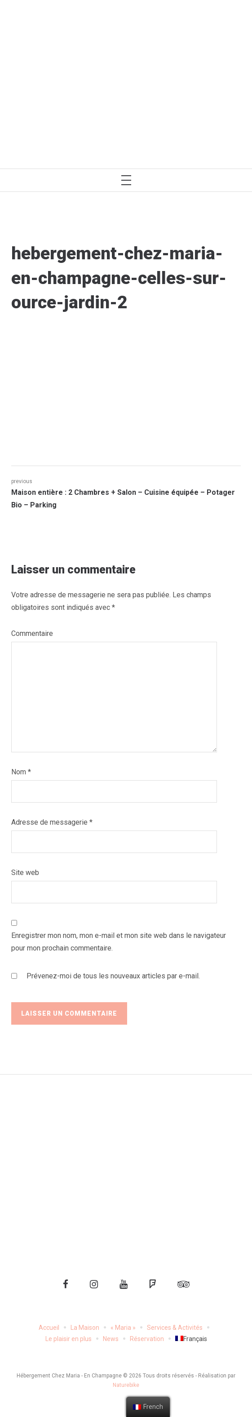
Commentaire (32, 633)
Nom (21, 772)
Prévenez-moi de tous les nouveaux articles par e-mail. (113, 976)
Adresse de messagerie (52, 822)
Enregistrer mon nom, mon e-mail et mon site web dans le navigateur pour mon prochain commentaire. (118, 941)
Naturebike (126, 1385)
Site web (25, 872)
